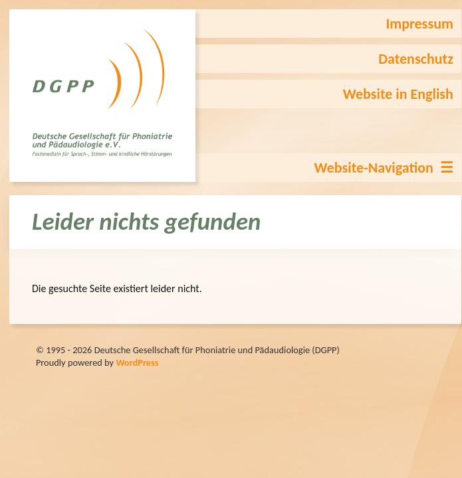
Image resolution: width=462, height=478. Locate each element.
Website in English (398, 94)
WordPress (137, 362)
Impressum (419, 24)
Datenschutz (415, 59)
